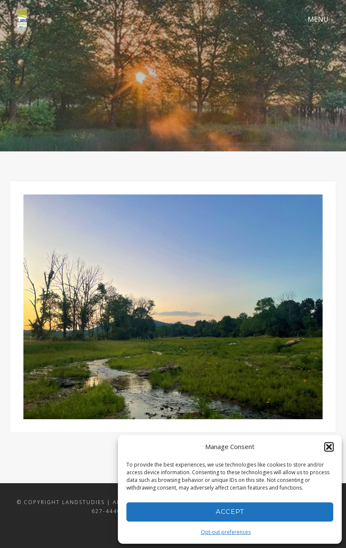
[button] (329, 447)
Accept (230, 511)
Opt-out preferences (226, 532)
